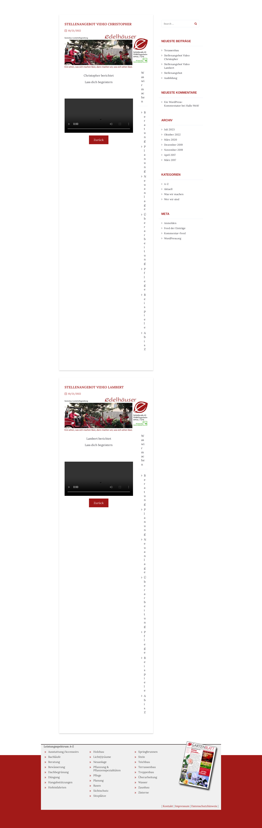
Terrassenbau (147, 767)
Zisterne (143, 792)
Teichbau (144, 762)
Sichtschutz (100, 790)
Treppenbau (146, 772)
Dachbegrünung (58, 772)
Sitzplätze (99, 795)
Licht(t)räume (102, 757)
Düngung (54, 777)
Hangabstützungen (60, 782)
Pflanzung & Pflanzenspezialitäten (107, 768)
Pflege (97, 775)
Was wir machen (174, 194)
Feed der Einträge (175, 228)
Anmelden (170, 223)
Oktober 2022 (172, 134)
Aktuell (168, 189)
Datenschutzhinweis (204, 806)
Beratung (54, 762)
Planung (98, 780)
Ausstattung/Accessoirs (63, 751)
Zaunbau (143, 787)
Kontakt (168, 806)
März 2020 (170, 139)
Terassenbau (171, 50)
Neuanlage (100, 762)
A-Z (166, 184)
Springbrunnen (148, 751)
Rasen (97, 785)
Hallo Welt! (192, 105)
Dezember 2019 (173, 144)
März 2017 (170, 160)
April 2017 (170, 155)
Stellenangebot (173, 73)
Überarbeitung (147, 777)
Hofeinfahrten (57, 787)
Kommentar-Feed (175, 233)
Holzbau (98, 751)
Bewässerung (56, 767)
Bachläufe (54, 757)
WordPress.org (172, 238)
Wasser (143, 782)
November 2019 (173, 149)
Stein (141, 757)
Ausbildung (170, 78)
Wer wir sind (171, 199)
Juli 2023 (169, 129)
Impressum (182, 806)
